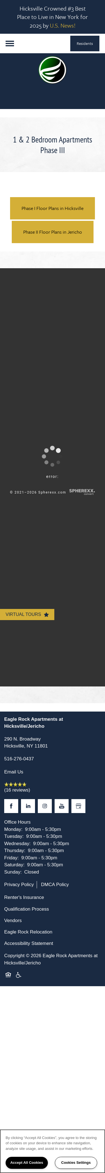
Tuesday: (14, 836)
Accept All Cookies (26, 1162)
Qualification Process (26, 909)
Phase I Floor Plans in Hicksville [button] (52, 208)
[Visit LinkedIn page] (28, 806)
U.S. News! (63, 25)
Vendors (13, 920)
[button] (84, 43)
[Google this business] (78, 806)
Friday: (11, 857)
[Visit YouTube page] (62, 806)
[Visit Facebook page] (11, 806)
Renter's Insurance (24, 897)
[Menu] (10, 43)
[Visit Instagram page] (45, 806)
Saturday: (14, 864)
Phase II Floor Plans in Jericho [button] (52, 231)
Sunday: (13, 872)
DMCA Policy (55, 884)
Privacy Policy (19, 884)
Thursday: (14, 850)
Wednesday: (17, 843)
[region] (52, 1151)
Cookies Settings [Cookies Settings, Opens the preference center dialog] (76, 1162)
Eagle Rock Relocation (28, 932)
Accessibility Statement (28, 943)
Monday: (13, 829)
